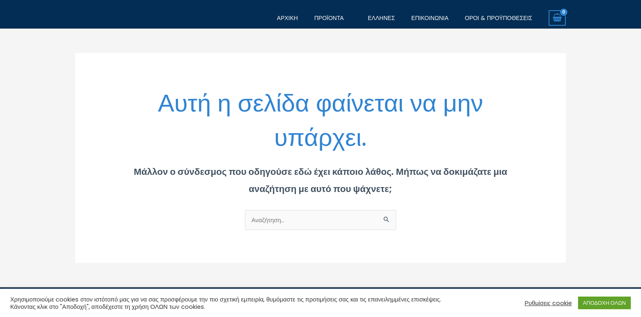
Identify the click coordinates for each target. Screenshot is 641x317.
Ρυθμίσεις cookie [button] (548, 303)
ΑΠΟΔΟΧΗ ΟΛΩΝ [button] (604, 303)
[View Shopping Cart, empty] (557, 18)
